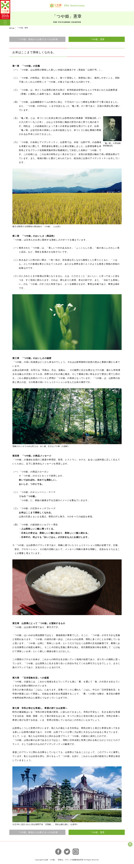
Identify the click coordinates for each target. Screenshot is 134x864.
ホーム (11, 28)
